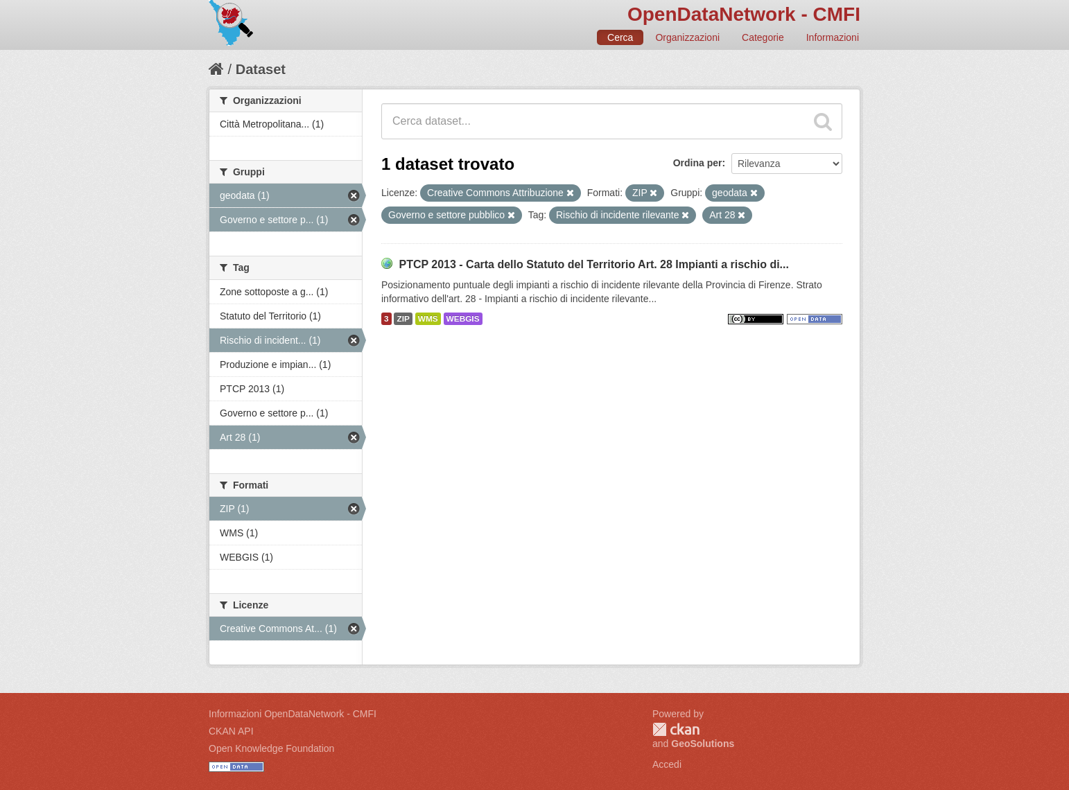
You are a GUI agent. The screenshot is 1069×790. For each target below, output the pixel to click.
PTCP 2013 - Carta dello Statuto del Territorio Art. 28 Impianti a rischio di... (594, 264)
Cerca (620, 37)
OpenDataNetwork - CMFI (743, 14)
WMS (428, 319)
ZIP (403, 319)
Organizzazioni (687, 37)
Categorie (763, 37)
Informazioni (832, 37)
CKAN (675, 729)
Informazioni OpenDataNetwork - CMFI (292, 713)
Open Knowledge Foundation (271, 748)
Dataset (261, 69)
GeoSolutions (702, 743)
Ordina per (697, 162)
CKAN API (231, 731)
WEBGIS (463, 319)
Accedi (666, 764)
